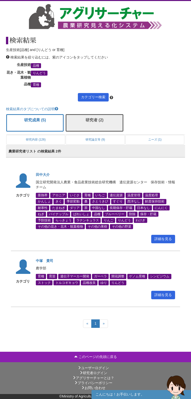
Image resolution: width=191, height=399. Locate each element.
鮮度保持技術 (154, 201)
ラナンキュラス (87, 220)
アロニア (58, 195)
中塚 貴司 (44, 261)
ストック (44, 282)
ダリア (75, 207)
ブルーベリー (114, 214)
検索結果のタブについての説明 (32, 109)
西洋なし (133, 201)
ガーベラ (100, 276)
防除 (132, 214)
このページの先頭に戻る (95, 357)
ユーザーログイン (93, 368)
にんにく (161, 207)
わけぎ (140, 220)
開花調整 (117, 276)
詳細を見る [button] (163, 239)
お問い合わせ (93, 388)
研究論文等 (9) (95, 139)
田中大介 (43, 175)
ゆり (103, 282)
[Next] (103, 323)
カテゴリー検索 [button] (93, 97)
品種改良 (89, 282)
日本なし (143, 207)
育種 (36, 85)
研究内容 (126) (36, 139)
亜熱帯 (43, 195)
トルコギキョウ (66, 282)
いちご (100, 195)
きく (58, 201)
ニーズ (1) (155, 139)
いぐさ (75, 195)
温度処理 (151, 195)
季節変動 (73, 201)
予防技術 (44, 220)
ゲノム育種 (137, 276)
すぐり (118, 201)
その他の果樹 (97, 226)
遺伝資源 (116, 195)
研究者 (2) (94, 120)
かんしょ (44, 201)
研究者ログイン (93, 373)
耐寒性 (43, 207)
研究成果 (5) (35, 120)
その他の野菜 (121, 226)
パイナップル (58, 214)
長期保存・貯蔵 (121, 207)
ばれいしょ (81, 214)
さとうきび (100, 201)
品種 (36, 65)
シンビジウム (159, 276)
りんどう (39, 73)
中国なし (98, 207)
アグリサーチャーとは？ (93, 378)
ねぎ (41, 214)
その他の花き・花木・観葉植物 (60, 226)
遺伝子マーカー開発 (74, 276)
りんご (108, 220)
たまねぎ (58, 207)
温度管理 (133, 195)
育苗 (52, 276)
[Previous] (87, 323)
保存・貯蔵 (148, 214)
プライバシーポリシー (93, 383)
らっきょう (63, 220)
